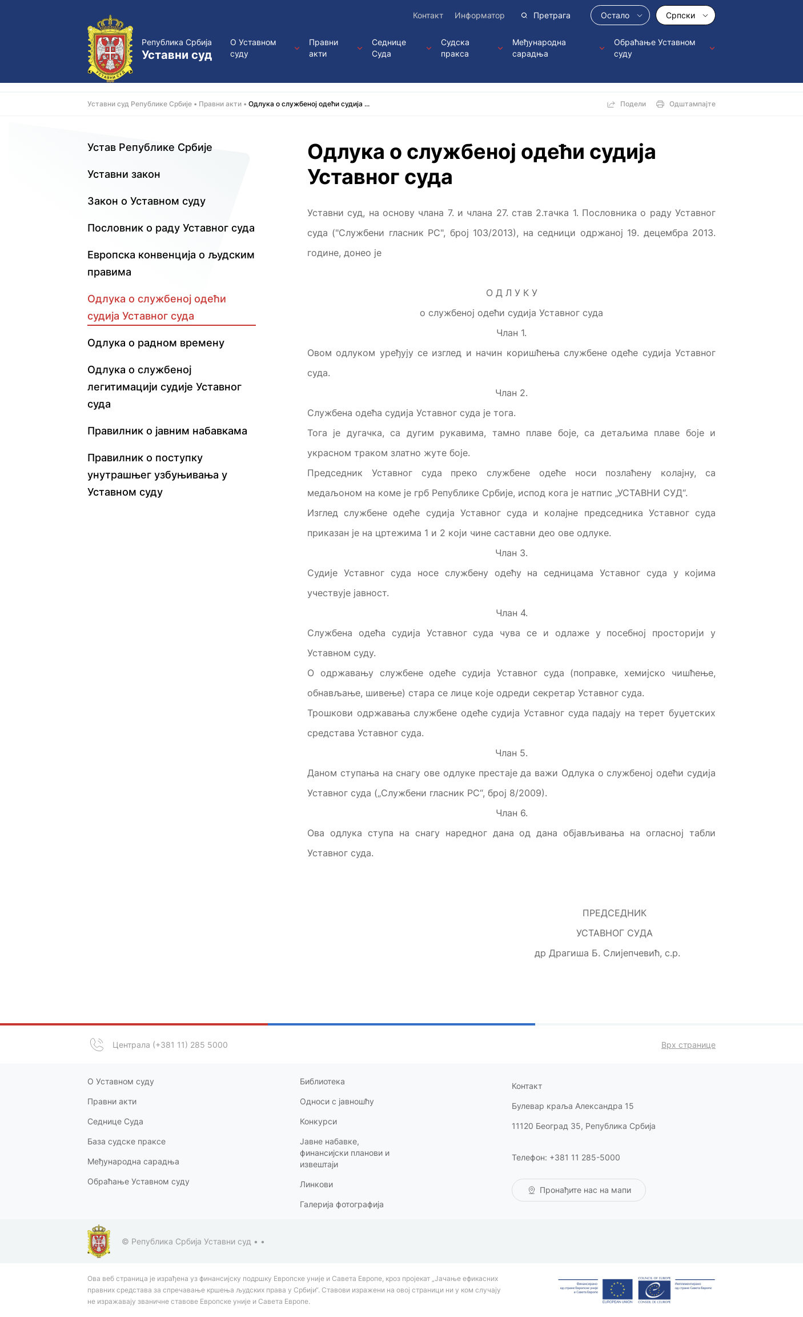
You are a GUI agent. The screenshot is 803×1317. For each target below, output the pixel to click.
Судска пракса (455, 47)
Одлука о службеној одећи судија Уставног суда (156, 307)
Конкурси (318, 1121)
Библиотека (322, 1081)
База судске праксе (127, 1141)
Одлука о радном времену (155, 343)
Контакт (428, 15)
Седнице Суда (389, 47)
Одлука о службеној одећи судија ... (309, 103)
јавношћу (355, 1101)
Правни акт (109, 1101)
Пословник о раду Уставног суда (171, 228)
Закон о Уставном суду (146, 201)
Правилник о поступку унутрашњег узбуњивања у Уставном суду (157, 475)
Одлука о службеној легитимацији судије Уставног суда (164, 387)
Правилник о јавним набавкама (167, 431)
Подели (633, 103)
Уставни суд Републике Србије (139, 103)
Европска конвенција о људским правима (171, 263)
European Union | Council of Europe (636, 1290)
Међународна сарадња (539, 47)
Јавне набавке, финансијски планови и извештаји (345, 1152)
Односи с (318, 1101)
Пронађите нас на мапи (585, 1190)
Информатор (480, 15)
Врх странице (688, 1044)
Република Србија (182, 49)
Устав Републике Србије (149, 147)
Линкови (316, 1184)
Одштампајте (692, 103)
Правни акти (323, 47)
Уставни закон (123, 174)
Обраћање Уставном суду (655, 47)
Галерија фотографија (342, 1204)
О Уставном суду (253, 47)
